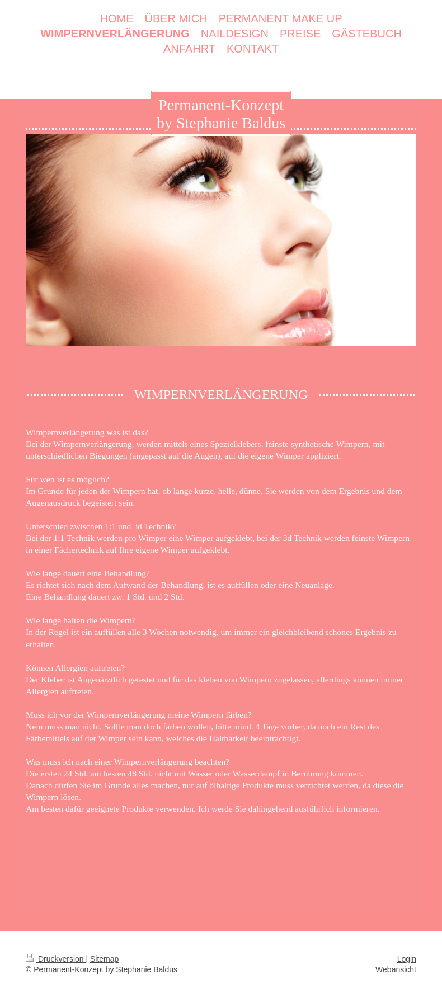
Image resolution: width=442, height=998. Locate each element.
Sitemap (104, 958)
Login (406, 958)
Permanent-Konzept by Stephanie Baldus (221, 113)
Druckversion (56, 958)
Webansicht (395, 969)
